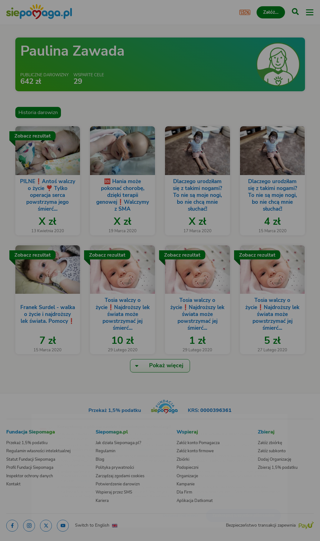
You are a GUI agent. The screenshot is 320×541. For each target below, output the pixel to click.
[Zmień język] (17, 417)
